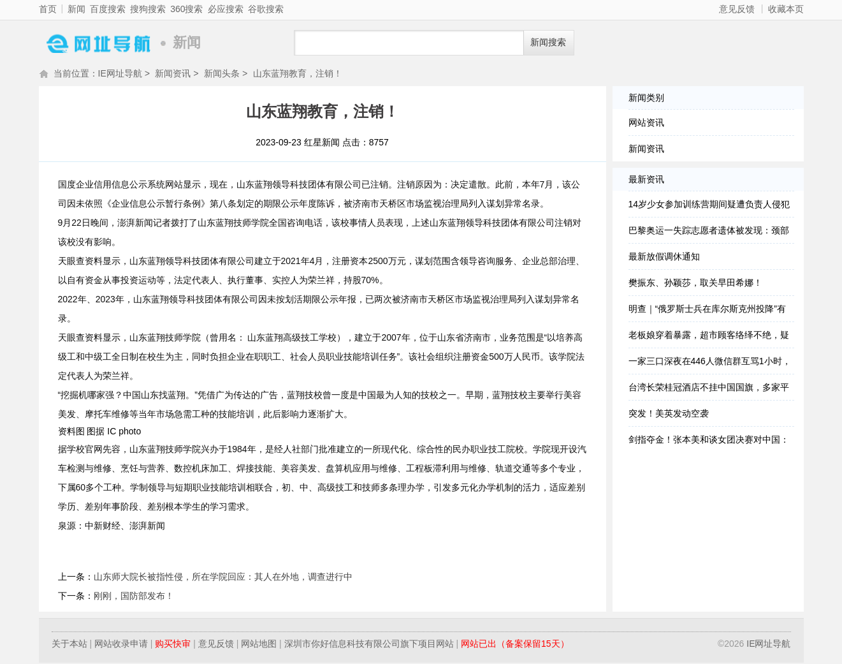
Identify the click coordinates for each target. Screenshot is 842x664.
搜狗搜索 (148, 9)
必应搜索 (225, 9)
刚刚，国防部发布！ (134, 597)
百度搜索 (108, 9)
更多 (23, 303)
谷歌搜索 (266, 9)
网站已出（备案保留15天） (515, 645)
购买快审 (173, 645)
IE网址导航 (96, 43)
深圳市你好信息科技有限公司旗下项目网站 (369, 645)
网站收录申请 (121, 645)
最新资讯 (646, 180)
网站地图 (259, 645)
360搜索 (186, 9)
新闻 (76, 9)
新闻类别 (646, 99)
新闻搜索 (548, 42)
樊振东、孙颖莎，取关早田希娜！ (695, 284)
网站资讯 (646, 124)
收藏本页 (786, 9)
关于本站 (69, 645)
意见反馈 (737, 9)
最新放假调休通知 (664, 258)
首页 (48, 9)
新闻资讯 (173, 75)
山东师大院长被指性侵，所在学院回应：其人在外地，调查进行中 (223, 578)
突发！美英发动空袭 (668, 414)
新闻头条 (222, 75)
